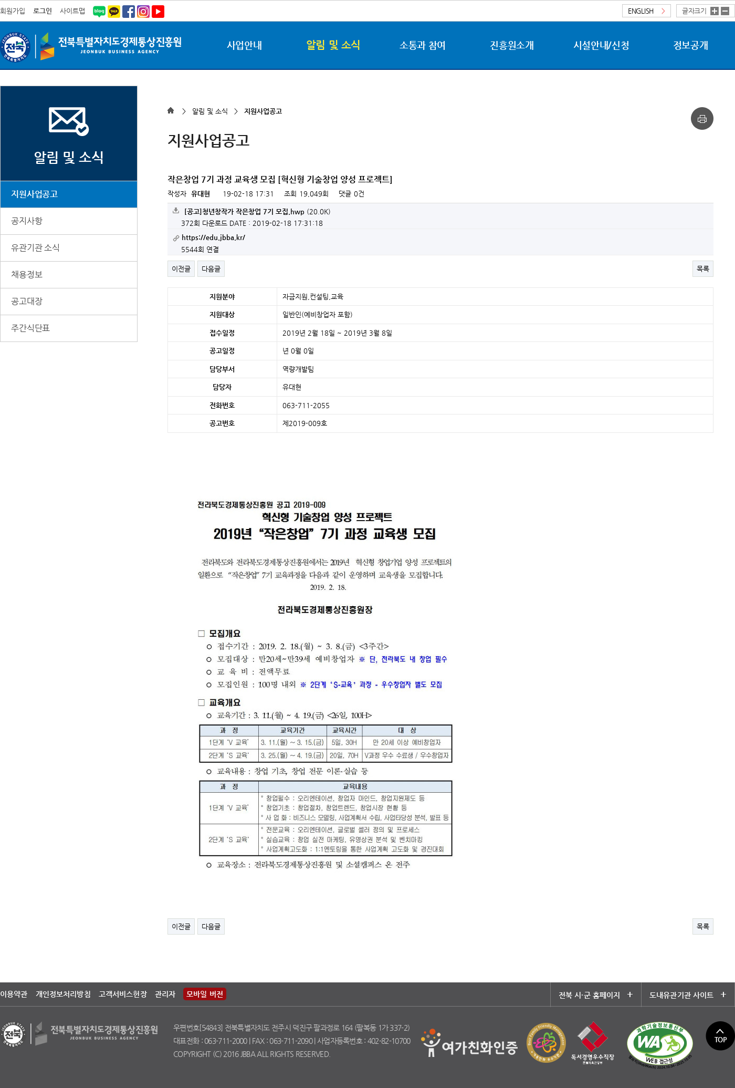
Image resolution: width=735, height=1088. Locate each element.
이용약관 (14, 994)
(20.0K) (252, 211)
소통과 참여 (423, 44)
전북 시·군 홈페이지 (596, 995)
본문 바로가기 (0, 0)
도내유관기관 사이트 (684, 995)
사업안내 (244, 44)
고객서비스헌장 (123, 994)
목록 (703, 269)
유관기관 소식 (35, 248)
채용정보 (26, 274)
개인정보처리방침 (63, 994)
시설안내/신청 (601, 44)
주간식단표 (30, 328)
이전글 (181, 269)
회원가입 (12, 11)
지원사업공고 (34, 194)
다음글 (211, 269)
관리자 (165, 994)
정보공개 (690, 44)
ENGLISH (646, 11)
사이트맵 (72, 11)
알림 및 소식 (333, 45)
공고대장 (26, 301)
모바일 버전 (204, 994)
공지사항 (26, 221)
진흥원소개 (511, 44)
